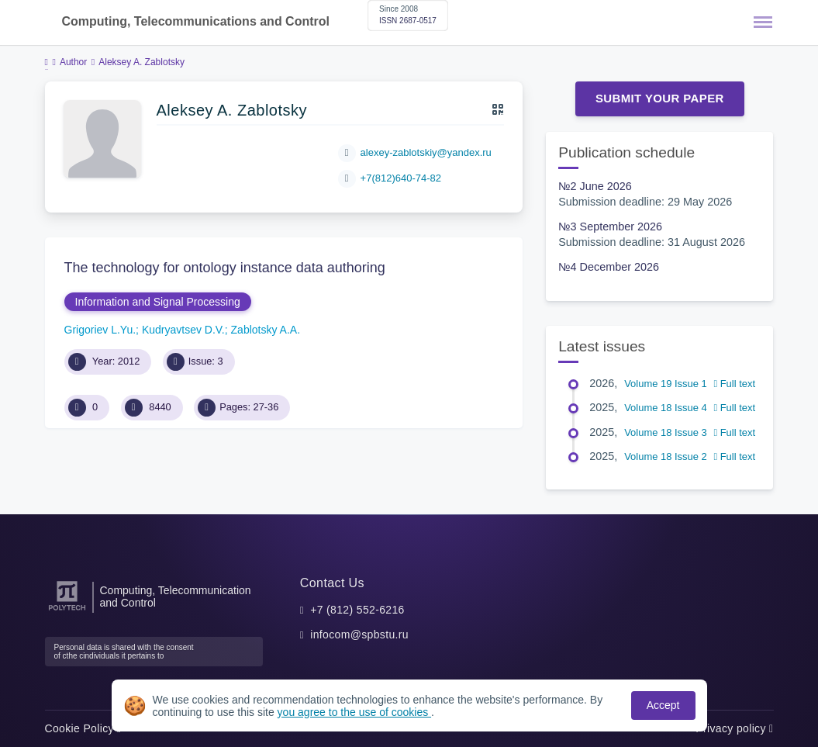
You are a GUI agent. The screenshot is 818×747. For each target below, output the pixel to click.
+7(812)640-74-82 (401, 178)
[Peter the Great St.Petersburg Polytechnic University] (67, 610)
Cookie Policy (83, 728)
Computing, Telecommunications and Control (196, 21)
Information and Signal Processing (157, 302)
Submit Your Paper (659, 98)
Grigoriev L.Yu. (100, 329)
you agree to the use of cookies (354, 712)
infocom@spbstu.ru (359, 634)
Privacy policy (734, 728)
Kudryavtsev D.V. (183, 329)
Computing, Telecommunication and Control (175, 596)
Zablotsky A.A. (265, 329)
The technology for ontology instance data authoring (224, 267)
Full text (734, 383)
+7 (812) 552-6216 (357, 609)
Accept (663, 705)
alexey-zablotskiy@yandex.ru (426, 152)
